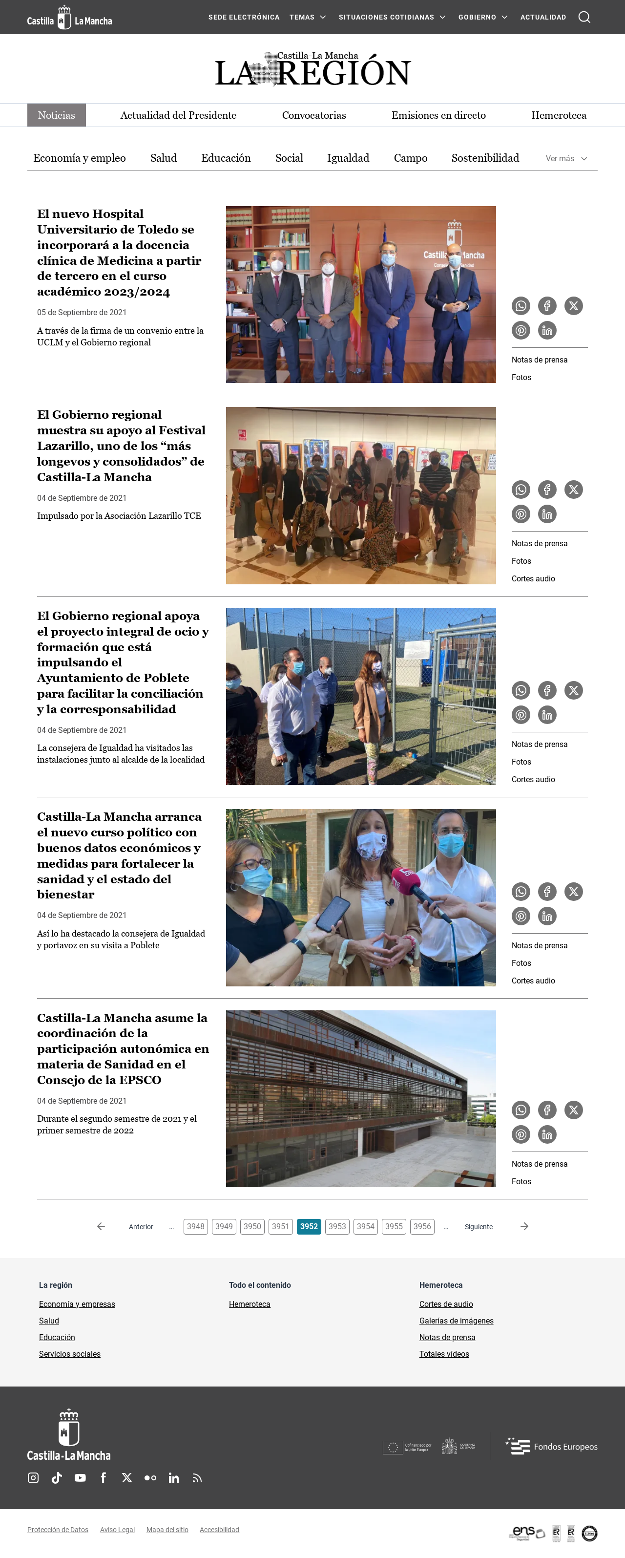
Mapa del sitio (167, 1530)
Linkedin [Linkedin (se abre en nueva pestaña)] (174, 1478)
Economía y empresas (77, 1304)
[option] (79, 159)
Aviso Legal (117, 1530)
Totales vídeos (444, 1354)
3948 (196, 1227)
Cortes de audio (446, 1304)
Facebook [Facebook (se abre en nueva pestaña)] (103, 1478)
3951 (281, 1227)
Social (289, 158)
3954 (366, 1227)
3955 (394, 1227)
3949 (224, 1227)
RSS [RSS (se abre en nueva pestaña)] (197, 1478)
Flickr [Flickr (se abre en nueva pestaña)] (150, 1478)
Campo (411, 158)
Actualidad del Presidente (179, 115)
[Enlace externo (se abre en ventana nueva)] (553, 1533)
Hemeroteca (556, 115)
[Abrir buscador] (584, 17)
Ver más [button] (560, 159)
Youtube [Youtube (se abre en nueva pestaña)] (80, 1478)
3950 (252, 1227)
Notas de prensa (540, 360)
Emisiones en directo (438, 115)
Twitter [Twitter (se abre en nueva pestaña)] (127, 1478)
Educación (226, 158)
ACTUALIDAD (543, 17)
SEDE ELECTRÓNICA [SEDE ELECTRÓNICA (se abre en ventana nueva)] (244, 17)
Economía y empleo (79, 158)
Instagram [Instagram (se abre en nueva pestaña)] (33, 1478)
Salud (163, 158)
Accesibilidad (220, 1530)
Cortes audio (533, 579)
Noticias (58, 115)
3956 (422, 1227)
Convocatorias (314, 115)
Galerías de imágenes (456, 1321)
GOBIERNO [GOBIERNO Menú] (477, 17)
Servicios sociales (70, 1354)
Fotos (521, 378)
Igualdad (348, 158)
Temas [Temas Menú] (302, 17)
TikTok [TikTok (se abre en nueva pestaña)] (56, 1478)
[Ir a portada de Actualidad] (312, 72)
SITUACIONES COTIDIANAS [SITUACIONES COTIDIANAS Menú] (387, 17)
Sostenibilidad (486, 158)
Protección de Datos (57, 1530)
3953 (337, 1227)
